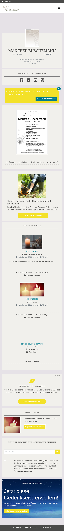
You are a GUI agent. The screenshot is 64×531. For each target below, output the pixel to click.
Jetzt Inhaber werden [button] (46, 99)
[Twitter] (28, 80)
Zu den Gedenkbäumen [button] (33, 215)
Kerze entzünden (24, 272)
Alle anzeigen (37, 162)
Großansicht (32, 349)
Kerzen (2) (52, 162)
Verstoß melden (32, 275)
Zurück (6, 2)
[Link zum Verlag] (21, 8)
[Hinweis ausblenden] (59, 89)
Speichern (31, 352)
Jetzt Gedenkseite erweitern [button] (16, 511)
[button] (57, 452)
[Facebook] (21, 80)
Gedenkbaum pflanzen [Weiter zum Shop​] (32, 401)
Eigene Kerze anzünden (34, 427)
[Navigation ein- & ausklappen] (59, 8)
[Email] (35, 80)
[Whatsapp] (42, 80)
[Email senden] (29, 452)
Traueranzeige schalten (16, 162)
